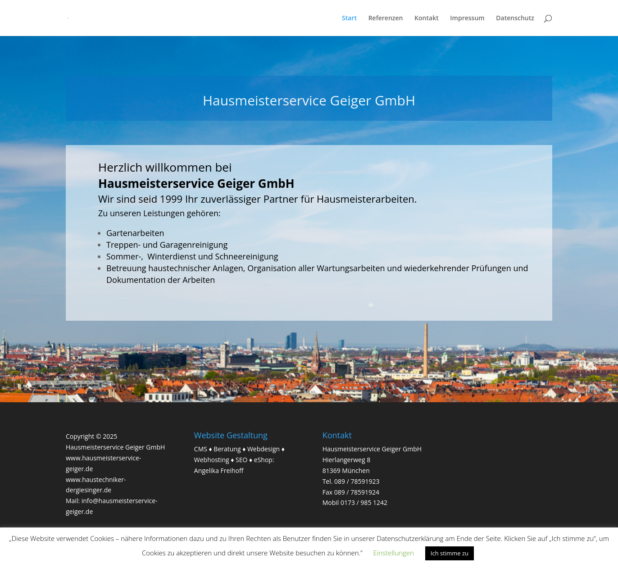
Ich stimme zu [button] (449, 553)
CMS (200, 449)
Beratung (227, 449)
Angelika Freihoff (219, 470)
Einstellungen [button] (393, 552)
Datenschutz (515, 18)
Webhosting (211, 459)
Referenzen (385, 18)
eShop (263, 459)
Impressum (467, 18)
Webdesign (263, 449)
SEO (241, 459)
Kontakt (426, 18)
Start (349, 18)
